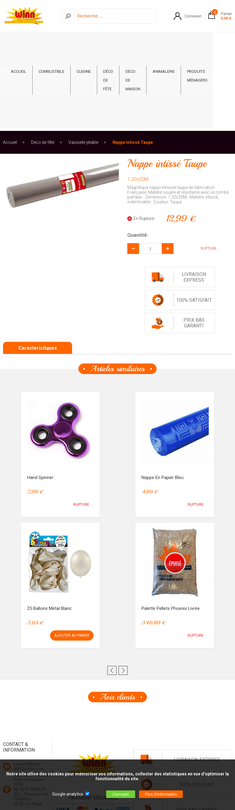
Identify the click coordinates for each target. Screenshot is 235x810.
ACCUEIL (18, 38)
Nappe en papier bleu (162, 399)
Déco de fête (108, 47)
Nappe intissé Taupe (133, 64)
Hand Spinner (40, 399)
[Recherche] (114, 16)
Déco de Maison (132, 47)
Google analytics (67, 794)
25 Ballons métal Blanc (49, 530)
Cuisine (84, 38)
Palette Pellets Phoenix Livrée (170, 530)
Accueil (10, 64)
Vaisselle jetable (83, 64)
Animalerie (164, 38)
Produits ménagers (197, 42)
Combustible (51, 38)
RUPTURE (204, 171)
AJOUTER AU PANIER (71, 557)
